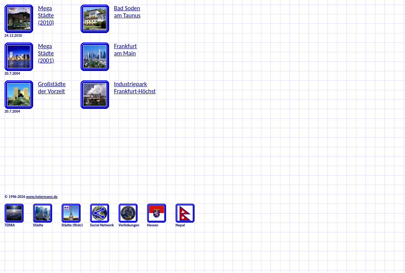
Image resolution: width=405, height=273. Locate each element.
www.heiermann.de (41, 196)
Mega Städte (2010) (46, 15)
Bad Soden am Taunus (127, 12)
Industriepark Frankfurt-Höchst (135, 87)
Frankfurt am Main (125, 49)
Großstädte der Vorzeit (52, 87)
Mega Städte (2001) (46, 53)
